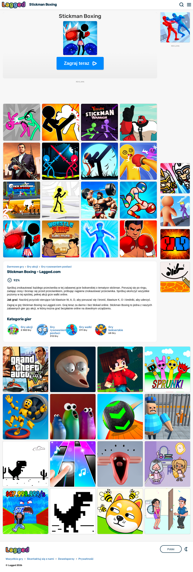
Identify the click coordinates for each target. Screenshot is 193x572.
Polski (170, 549)
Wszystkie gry (14, 559)
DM (186, 549)
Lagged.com (18, 550)
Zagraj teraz (76, 63)
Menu (189, 4)
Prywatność (85, 559)
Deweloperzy (66, 559)
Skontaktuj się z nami (40, 559)
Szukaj (181, 4)
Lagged (14, 5)
